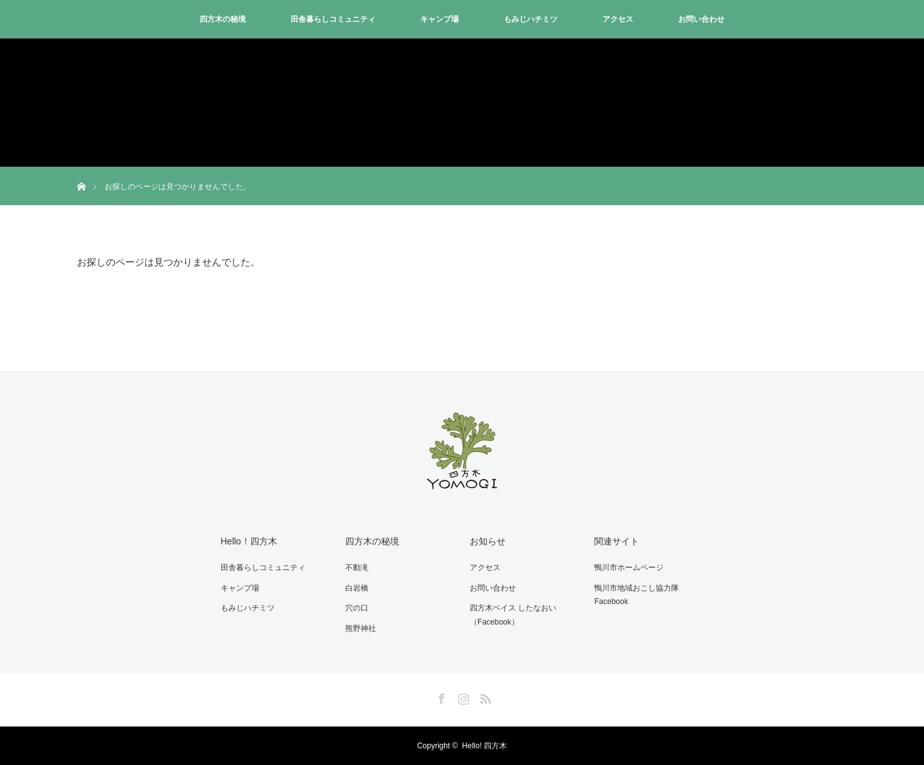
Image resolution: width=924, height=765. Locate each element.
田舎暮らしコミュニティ (333, 19)
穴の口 (356, 607)
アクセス (618, 19)
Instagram (462, 696)
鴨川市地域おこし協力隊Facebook (636, 595)
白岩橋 (356, 588)
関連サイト (616, 541)
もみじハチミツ (531, 19)
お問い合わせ (701, 19)
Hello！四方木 (249, 541)
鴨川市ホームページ (628, 567)
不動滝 (356, 567)
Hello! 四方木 (484, 745)
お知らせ (488, 541)
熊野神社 (360, 628)
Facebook (440, 696)
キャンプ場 (439, 19)
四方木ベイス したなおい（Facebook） (513, 614)
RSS (483, 696)
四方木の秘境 (223, 19)
